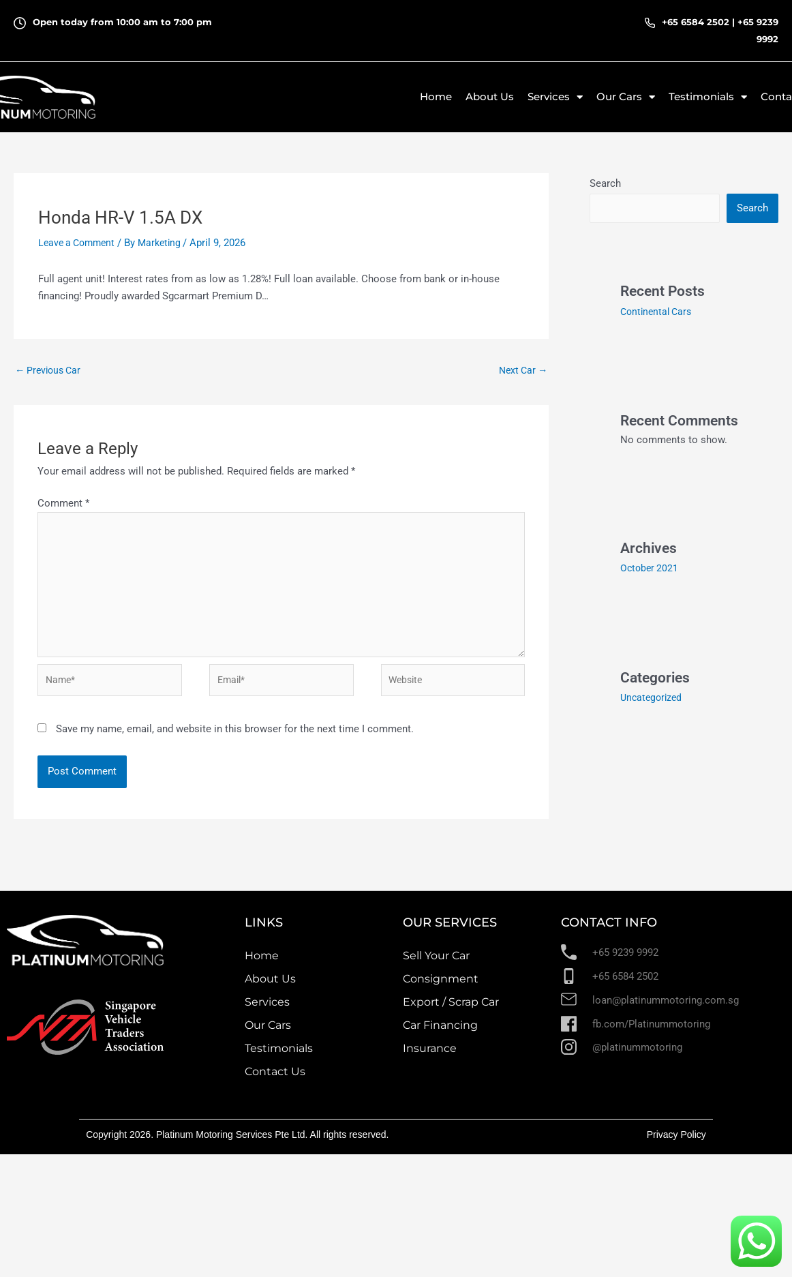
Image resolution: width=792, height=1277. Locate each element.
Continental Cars (658, 312)
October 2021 (650, 568)
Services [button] (555, 97)
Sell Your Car (436, 965)
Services (267, 1011)
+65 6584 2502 (695, 21)
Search (605, 183)
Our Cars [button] (625, 97)
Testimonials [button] (708, 97)
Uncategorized (653, 697)
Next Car (521, 371)
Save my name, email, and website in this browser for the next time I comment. (235, 738)
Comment (63, 504)
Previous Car (50, 371)
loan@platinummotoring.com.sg (665, 1009)
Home (436, 96)
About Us (490, 96)
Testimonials (279, 1057)
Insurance (430, 1057)
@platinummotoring (637, 1057)
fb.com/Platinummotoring (651, 1033)
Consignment (440, 988)
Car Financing (440, 1034)
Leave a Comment (79, 243)
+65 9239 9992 (625, 962)
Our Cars (268, 1034)
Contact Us (275, 1081)
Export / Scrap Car (451, 1011)
